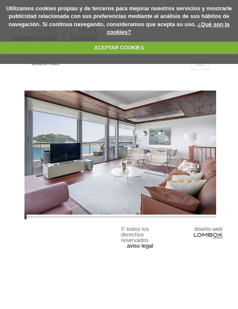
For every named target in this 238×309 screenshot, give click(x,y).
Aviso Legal (140, 245)
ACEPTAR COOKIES (119, 48)
